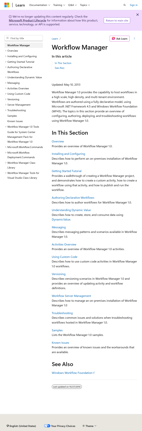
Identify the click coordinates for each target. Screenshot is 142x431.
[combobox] (23, 38)
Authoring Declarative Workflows (73, 197)
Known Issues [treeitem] (15, 121)
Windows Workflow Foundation (72, 373)
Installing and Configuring (68, 154)
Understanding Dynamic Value (71, 210)
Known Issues (60, 342)
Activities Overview (64, 244)
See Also (59, 68)
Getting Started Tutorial (67, 171)
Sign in (134, 5)
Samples (57, 330)
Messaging (59, 227)
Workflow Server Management (71, 296)
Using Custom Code (64, 257)
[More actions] (134, 39)
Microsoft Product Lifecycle (27, 20)
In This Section (63, 63)
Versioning (58, 274)
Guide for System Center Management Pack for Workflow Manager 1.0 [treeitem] (21, 136)
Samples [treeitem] (12, 115)
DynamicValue (61, 219)
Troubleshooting (62, 313)
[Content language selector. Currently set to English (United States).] (21, 426)
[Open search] (124, 5)
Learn (55, 38)
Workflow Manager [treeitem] (18, 45)
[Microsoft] (6, 5)
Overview (58, 141)
